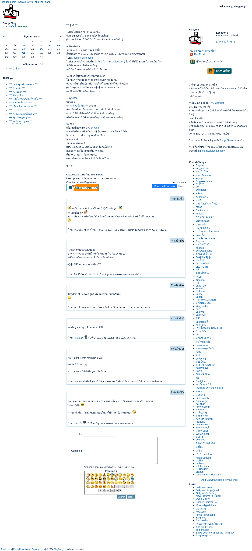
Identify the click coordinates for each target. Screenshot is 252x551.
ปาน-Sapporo (203, 175)
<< (4, 36)
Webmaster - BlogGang (208, 474)
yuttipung (201, 358)
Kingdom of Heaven (82, 57)
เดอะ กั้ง (80, 423)
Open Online (203, 498)
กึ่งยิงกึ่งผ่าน (202, 197)
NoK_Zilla (201, 325)
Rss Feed (197, 54)
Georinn (200, 280)
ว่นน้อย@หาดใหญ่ (206, 203)
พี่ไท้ (198, 355)
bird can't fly (202, 398)
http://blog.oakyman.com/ (211, 150)
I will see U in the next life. (210, 387)
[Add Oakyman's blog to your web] (219, 479)
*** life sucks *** (17, 95)
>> (60, 36)
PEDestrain (202, 469)
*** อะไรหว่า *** (17, 92)
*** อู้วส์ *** (14, 68)
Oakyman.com (204, 487)
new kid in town (204, 419)
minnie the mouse (205, 238)
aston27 (200, 288)
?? (197, 187)
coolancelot (202, 345)
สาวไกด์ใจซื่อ (203, 244)
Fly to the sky (203, 228)
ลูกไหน (199, 446)
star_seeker (202, 306)
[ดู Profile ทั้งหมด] (225, 41)
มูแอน (199, 391)
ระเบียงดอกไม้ (203, 384)
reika (198, 351)
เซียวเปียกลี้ (202, 321)
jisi (197, 269)
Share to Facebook (164, 186)
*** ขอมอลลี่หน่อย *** (20, 102)
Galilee (200, 460)
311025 (200, 184)
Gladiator (118, 61)
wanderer (201, 189)
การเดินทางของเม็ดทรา (209, 523)
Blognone (201, 517)
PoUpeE (200, 260)
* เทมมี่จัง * (201, 331)
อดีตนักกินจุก (202, 220)
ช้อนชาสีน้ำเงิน (204, 254)
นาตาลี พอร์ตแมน (76, 105)
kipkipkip (200, 421)
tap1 (198, 309)
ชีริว (198, 318)
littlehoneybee (203, 466)
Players (200, 241)
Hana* (199, 178)
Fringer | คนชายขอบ (207, 502)
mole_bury (201, 412)
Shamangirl (202, 401)
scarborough (202, 427)
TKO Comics (216, 102)
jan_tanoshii (202, 168)
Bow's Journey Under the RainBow (215, 532)
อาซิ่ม (199, 450)
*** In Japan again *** (20, 121)
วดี (197, 377)
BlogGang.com (204, 535)
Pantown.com (38, 549)
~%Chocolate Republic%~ (210, 328)
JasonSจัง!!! (202, 263)
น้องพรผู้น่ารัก (203, 303)
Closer (74, 98)
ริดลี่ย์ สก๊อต (100, 61)
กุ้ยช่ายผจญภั (203, 374)
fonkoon (200, 291)
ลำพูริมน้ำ (201, 224)
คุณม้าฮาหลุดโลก (205, 442)
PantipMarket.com (21, 549)
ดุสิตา (199, 193)
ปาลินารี (200, 395)
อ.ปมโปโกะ (202, 171)
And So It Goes (204, 527)
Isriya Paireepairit (205, 514)
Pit (197, 282)
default (12, 26)
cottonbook (202, 424)
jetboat (199, 213)
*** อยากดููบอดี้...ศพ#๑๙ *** (23, 84)
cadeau (200, 463)
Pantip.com (6, 549)
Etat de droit (202, 520)
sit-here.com (202, 529)
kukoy (199, 294)
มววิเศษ (201, 508)
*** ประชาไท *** (17, 110)
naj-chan (200, 403)
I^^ (197, 334)
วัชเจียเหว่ (202, 210)
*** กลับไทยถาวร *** (19, 117)
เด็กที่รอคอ (202, 430)
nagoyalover (202, 367)
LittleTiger (201, 285)
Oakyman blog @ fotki (208, 490)
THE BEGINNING (205, 365)
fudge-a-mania (204, 181)
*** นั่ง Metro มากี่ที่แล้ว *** (23, 114)
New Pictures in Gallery (208, 496)
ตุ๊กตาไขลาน (202, 272)
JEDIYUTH (202, 266)
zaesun (200, 247)
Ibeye (199, 370)
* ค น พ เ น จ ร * (205, 217)
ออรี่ (68, 69)
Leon (97, 109)
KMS (198, 200)
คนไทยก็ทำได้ (203, 341)
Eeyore (200, 165)
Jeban (199, 296)
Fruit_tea (200, 381)
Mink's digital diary (206, 505)
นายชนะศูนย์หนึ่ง (205, 348)
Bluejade (80, 338)
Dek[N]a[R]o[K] (204, 257)
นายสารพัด (202, 415)
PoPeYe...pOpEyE (206, 299)
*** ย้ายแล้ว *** (17, 88)
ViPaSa (200, 409)
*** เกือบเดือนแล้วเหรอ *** (23, 106)
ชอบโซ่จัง (201, 361)
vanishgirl (201, 314)
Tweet (181, 186)
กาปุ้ (199, 276)
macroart (200, 512)
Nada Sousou (203, 457)
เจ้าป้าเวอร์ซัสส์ (204, 454)
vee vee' (200, 311)
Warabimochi (203, 434)
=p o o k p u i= (203, 406)
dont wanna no (204, 250)
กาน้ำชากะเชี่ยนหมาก (207, 231)
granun (200, 471)
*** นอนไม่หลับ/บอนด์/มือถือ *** (25, 98)
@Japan (95, 127)
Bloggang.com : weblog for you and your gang (26, 2)
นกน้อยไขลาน (203, 338)
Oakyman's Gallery (206, 493)
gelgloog (200, 439)
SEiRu (199, 436)
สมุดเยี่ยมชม (228, 140)
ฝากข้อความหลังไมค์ (203, 50)
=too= (199, 207)
